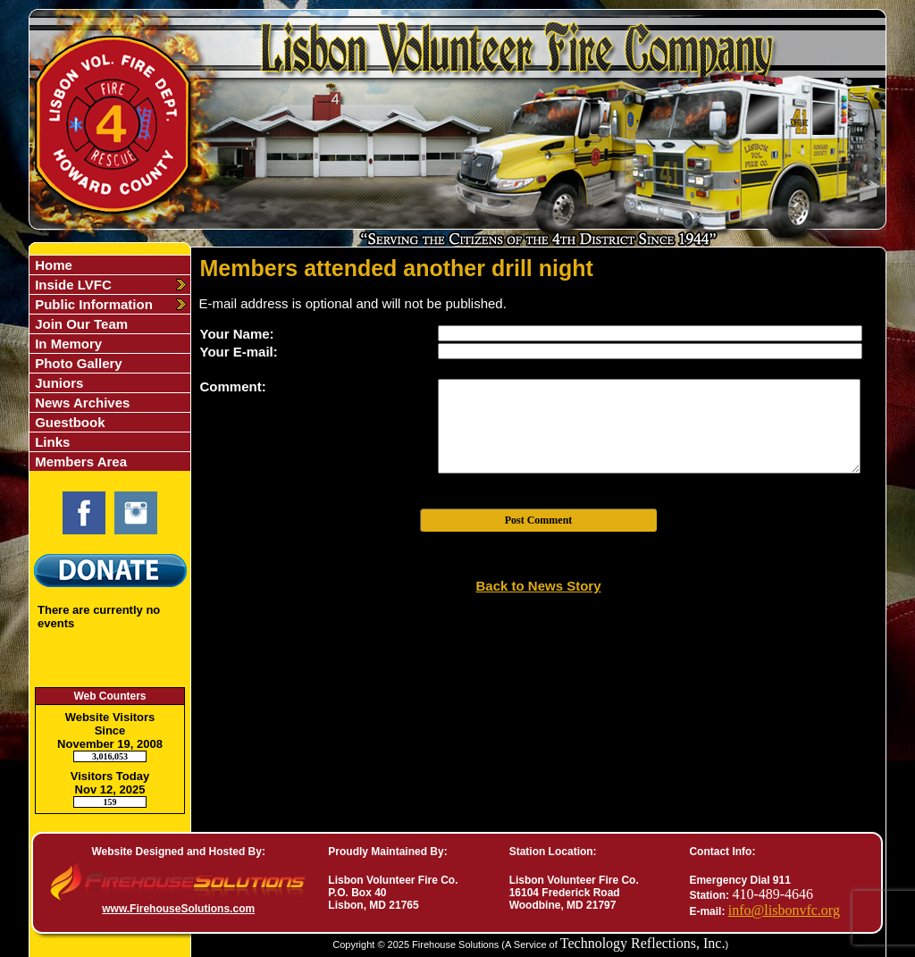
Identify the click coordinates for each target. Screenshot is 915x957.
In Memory (66, 343)
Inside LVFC (71, 284)
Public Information (92, 304)
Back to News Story (537, 585)
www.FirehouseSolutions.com (178, 908)
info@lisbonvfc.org (784, 910)
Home (51, 265)
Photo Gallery (76, 363)
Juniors (57, 382)
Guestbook (68, 422)
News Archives (80, 402)
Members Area (79, 461)
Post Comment (539, 520)
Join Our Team (79, 324)
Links (50, 441)
